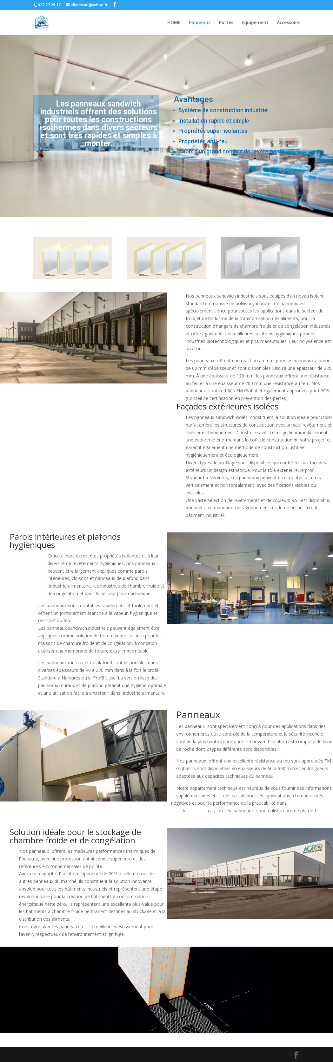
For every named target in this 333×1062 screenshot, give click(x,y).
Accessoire (288, 22)
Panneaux (200, 22)
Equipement (255, 22)
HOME (174, 22)
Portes (226, 22)
